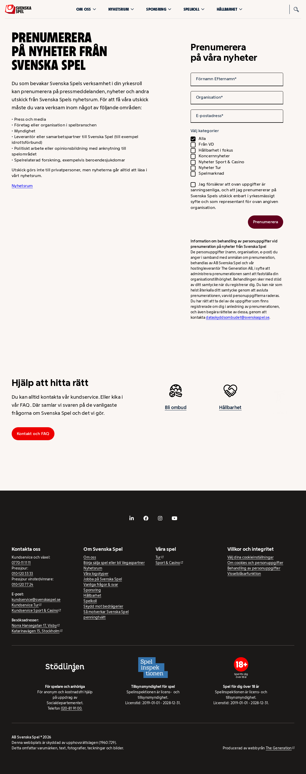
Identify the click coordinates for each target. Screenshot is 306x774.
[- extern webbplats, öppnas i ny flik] (131, 518)
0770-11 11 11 (21, 562)
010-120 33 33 (22, 573)
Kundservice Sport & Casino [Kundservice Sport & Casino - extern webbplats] (35, 610)
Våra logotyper (96, 573)
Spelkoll (194, 9)
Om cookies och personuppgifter (255, 562)
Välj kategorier (205, 130)
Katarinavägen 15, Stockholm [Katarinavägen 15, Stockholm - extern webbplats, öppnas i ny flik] (35, 631)
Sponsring (158, 9)
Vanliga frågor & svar (101, 584)
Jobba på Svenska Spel (103, 579)
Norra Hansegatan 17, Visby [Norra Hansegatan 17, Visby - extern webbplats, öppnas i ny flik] (34, 625)
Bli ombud (175, 410)
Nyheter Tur (210, 167)
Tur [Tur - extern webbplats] (158, 557)
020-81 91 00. (71, 708)
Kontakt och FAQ (33, 433)
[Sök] (296, 9)
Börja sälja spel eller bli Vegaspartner (114, 562)
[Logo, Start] (18, 9)
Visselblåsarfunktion (244, 573)
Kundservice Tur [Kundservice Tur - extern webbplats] (25, 605)
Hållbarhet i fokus (216, 150)
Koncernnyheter (214, 155)
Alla (202, 138)
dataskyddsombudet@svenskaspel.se (237, 317)
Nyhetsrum (121, 9)
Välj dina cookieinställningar (250, 557)
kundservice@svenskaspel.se (36, 599)
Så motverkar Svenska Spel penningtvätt (106, 614)
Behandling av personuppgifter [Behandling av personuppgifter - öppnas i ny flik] (253, 568)
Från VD (206, 144)
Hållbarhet (229, 9)
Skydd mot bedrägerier (103, 606)
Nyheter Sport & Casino (221, 161)
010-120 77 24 (22, 584)
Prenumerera (265, 221)
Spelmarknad (211, 173)
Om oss (86, 9)
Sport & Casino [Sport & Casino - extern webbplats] (168, 562)
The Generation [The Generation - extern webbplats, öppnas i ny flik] (279, 748)
